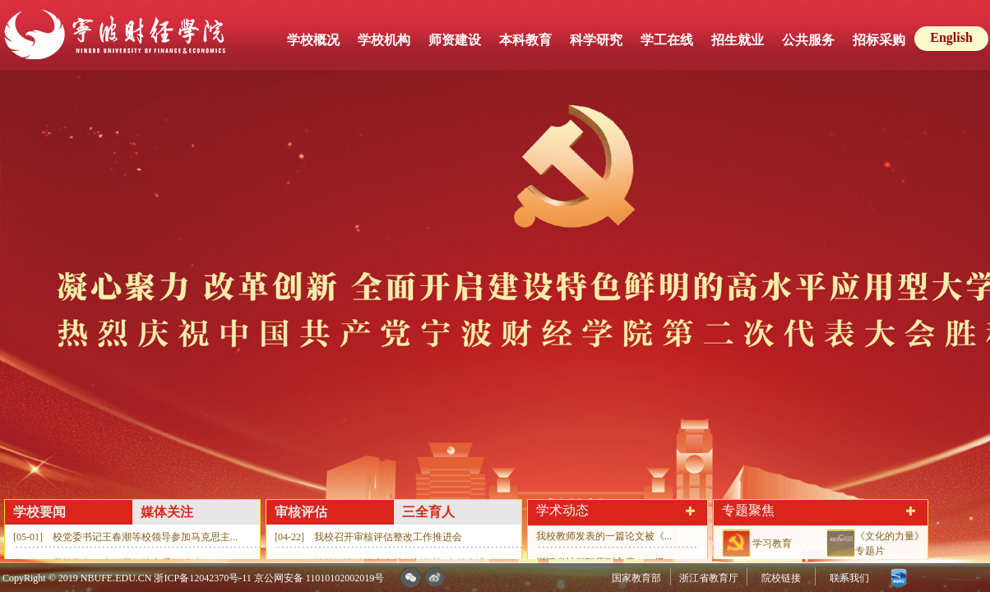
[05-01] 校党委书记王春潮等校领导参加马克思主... (125, 537)
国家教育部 (636, 578)
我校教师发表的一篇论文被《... (604, 536)
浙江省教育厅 (708, 578)
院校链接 (781, 578)
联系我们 (849, 578)
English (951, 37)
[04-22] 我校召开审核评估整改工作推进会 (368, 537)
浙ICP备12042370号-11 (202, 578)
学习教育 (772, 543)
